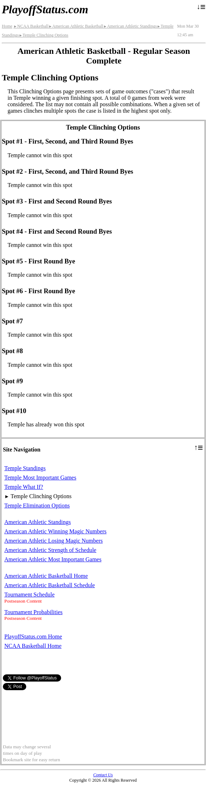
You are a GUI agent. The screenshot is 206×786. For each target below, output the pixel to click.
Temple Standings (25, 468)
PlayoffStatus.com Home (33, 636)
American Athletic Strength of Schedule (50, 550)
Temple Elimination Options (37, 505)
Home (7, 26)
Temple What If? (23, 487)
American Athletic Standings (130, 26)
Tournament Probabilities (33, 612)
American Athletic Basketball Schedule (49, 585)
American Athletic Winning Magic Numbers (55, 531)
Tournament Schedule (29, 594)
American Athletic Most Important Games (52, 559)
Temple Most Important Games (40, 477)
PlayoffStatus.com (45, 9)
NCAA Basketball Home (32, 646)
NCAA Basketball (30, 26)
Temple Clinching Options (43, 35)
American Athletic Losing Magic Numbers (53, 541)
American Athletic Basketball (76, 26)
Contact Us (103, 774)
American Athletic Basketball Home (46, 576)
